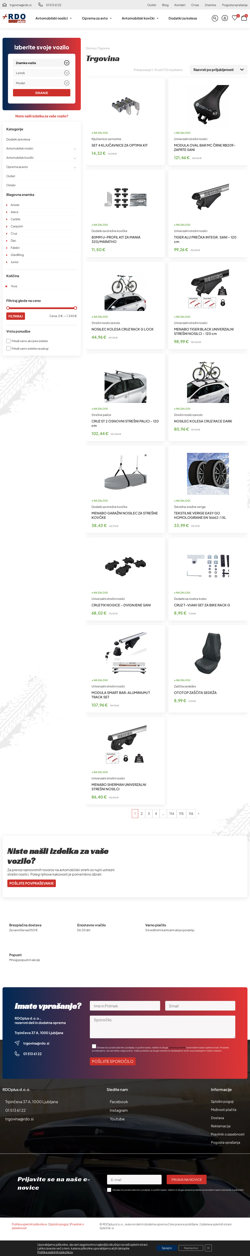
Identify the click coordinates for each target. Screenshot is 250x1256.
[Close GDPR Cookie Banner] (211, 1248)
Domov (91, 48)
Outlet (151, 5)
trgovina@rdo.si (20, 5)
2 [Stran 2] (142, 812)
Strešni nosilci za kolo (106, 322)
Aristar (15, 205)
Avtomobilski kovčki (140, 18)
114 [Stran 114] (171, 812)
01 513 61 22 (53, 5)
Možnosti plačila (223, 1109)
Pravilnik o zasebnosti (228, 1133)
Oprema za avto (97, 18)
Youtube (117, 1118)
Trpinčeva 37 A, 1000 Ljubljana (39, 1032)
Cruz (14, 233)
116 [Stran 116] (191, 812)
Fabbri (15, 248)
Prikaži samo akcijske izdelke (30, 341)
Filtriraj (16, 316)
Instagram (119, 1109)
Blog (165, 5)
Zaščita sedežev (185, 685)
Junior (15, 262)
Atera (14, 212)
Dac (13, 241)
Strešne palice (101, 414)
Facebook (119, 1100)
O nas (195, 5)
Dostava (217, 1117)
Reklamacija (220, 1125)
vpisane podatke (177, 1046)
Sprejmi (165, 1248)
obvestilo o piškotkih (232, 1189)
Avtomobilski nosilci (53, 18)
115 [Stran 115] (181, 812)
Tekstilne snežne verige (190, 506)
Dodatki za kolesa (183, 18)
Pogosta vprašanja (234, 5)
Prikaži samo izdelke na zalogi (30, 348)
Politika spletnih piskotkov (52, 1252)
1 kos (14, 286)
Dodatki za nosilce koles (190, 598)
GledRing (17, 255)
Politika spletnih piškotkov (29, 1223)
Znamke (210, 5)
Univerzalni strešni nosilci (190, 138)
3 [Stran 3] (149, 812)
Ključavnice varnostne (106, 138)
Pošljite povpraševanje (31, 882)
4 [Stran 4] (156, 812)
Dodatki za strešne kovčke (109, 230)
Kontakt (179, 5)
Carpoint (17, 226)
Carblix (15, 219)
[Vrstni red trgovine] (218, 69)
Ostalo (11, 185)
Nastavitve (192, 1248)
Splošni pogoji (222, 1100)
